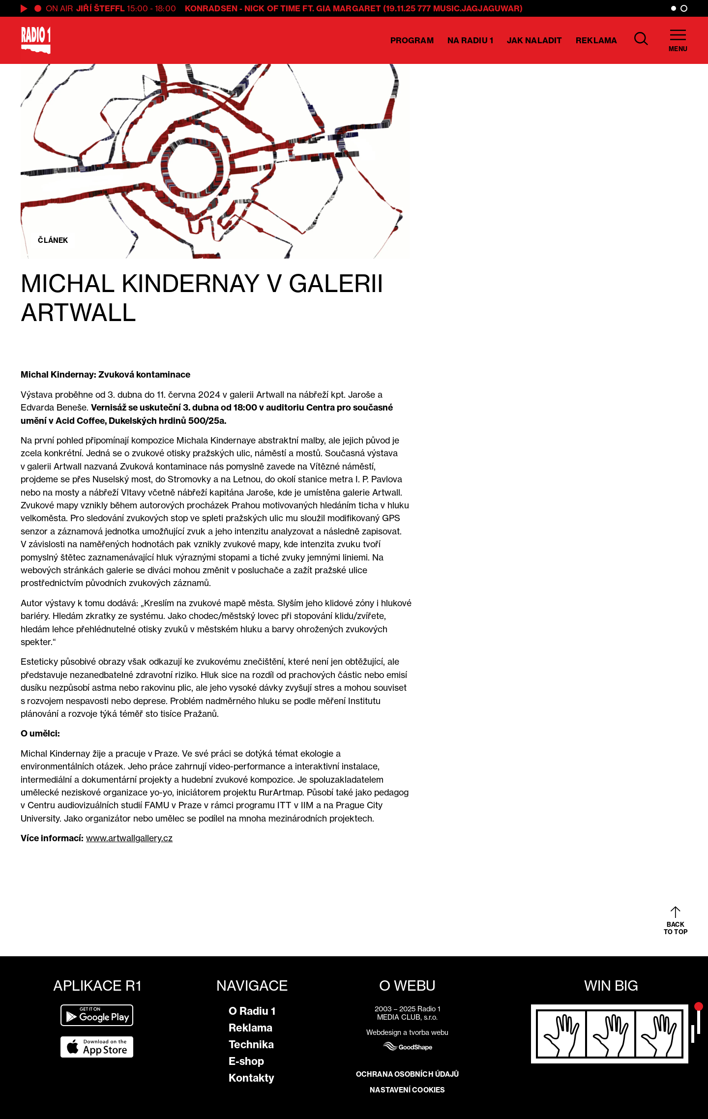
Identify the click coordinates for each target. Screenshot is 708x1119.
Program (412, 40)
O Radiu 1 (252, 1011)
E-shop (246, 1061)
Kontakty (251, 1078)
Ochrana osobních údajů (407, 1074)
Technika (251, 1044)
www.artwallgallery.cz (129, 838)
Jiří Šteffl (100, 8)
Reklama (596, 40)
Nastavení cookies (407, 1090)
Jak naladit (534, 40)
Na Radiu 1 (470, 40)
